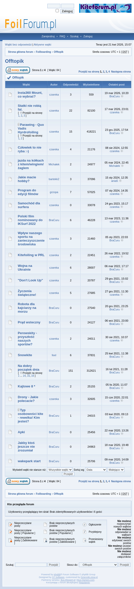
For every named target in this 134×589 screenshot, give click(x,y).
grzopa (54, 192)
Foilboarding (43, 52)
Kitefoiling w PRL (31, 255)
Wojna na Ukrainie (25, 267)
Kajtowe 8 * (26, 386)
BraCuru (114, 96)
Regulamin (84, 582)
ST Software (58, 577)
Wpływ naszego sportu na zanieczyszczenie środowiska (31, 238)
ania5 (114, 180)
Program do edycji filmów (28, 192)
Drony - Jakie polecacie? (28, 399)
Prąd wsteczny (29, 322)
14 (24, 375)
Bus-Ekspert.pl (68, 580)
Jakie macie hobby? (27, 179)
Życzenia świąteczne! (27, 293)
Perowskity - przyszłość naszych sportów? (27, 338)
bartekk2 (54, 179)
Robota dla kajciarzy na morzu (27, 307)
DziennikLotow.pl (89, 577)
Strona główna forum (20, 52)
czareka (54, 94)
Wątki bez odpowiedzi (18, 44)
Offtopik (58, 52)
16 (32, 375)
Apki (21, 432)
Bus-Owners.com (85, 580)
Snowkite (25, 355)
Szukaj (74, 36)
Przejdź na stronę (89, 71)
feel (54, 355)
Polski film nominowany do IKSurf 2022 (30, 220)
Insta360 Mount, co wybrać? (30, 94)
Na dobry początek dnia (28, 367)
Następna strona (121, 71)
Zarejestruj (48, 36)
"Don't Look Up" (30, 280)
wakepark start (29, 461)
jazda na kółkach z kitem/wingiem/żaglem (31, 164)
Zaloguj (87, 36)
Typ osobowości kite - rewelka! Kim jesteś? (30, 415)
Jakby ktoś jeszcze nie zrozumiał (26, 446)
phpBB (57, 574)
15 (28, 375)
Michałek (54, 164)
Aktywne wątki (42, 44)
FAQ (62, 36)
